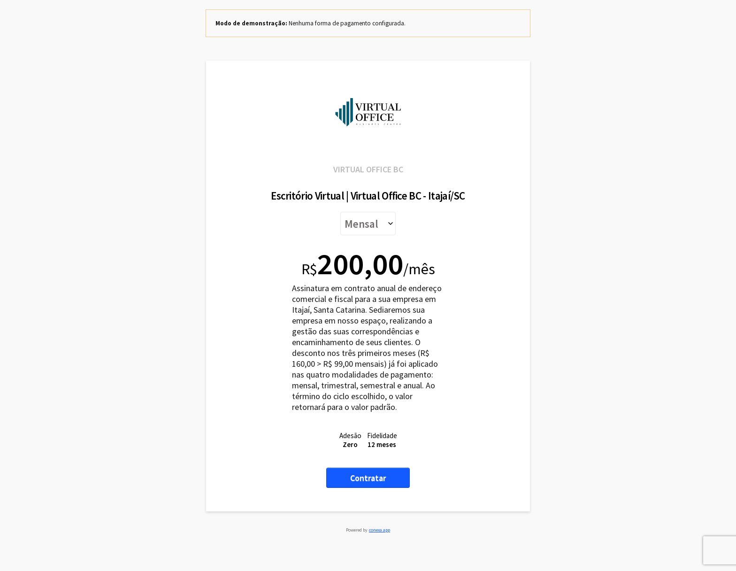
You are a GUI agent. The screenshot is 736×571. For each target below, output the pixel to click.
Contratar (368, 477)
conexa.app (379, 530)
